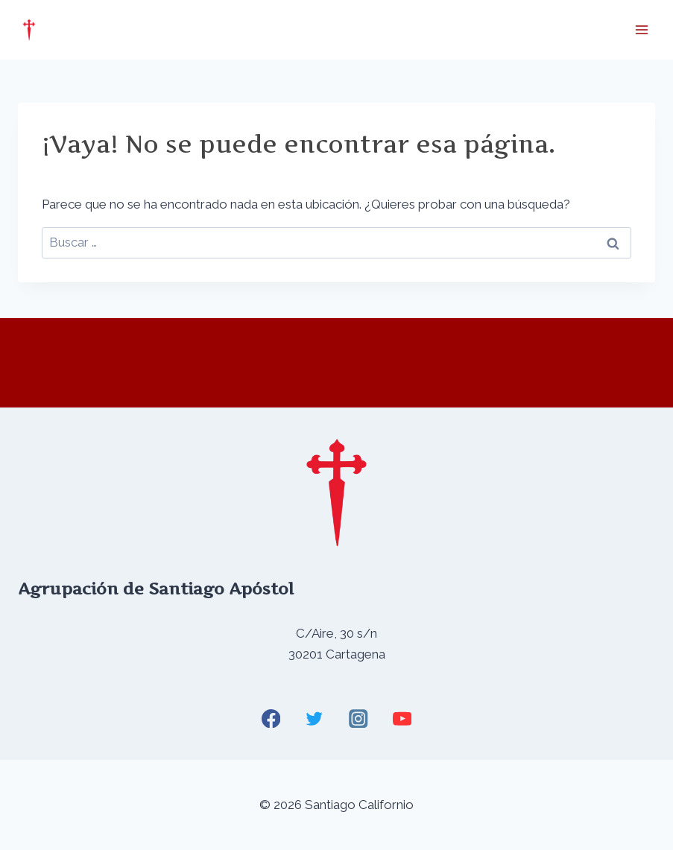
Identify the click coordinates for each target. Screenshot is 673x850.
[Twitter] (315, 719)
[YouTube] (402, 719)
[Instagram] (358, 719)
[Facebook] (271, 719)
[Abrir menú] (641, 29)
